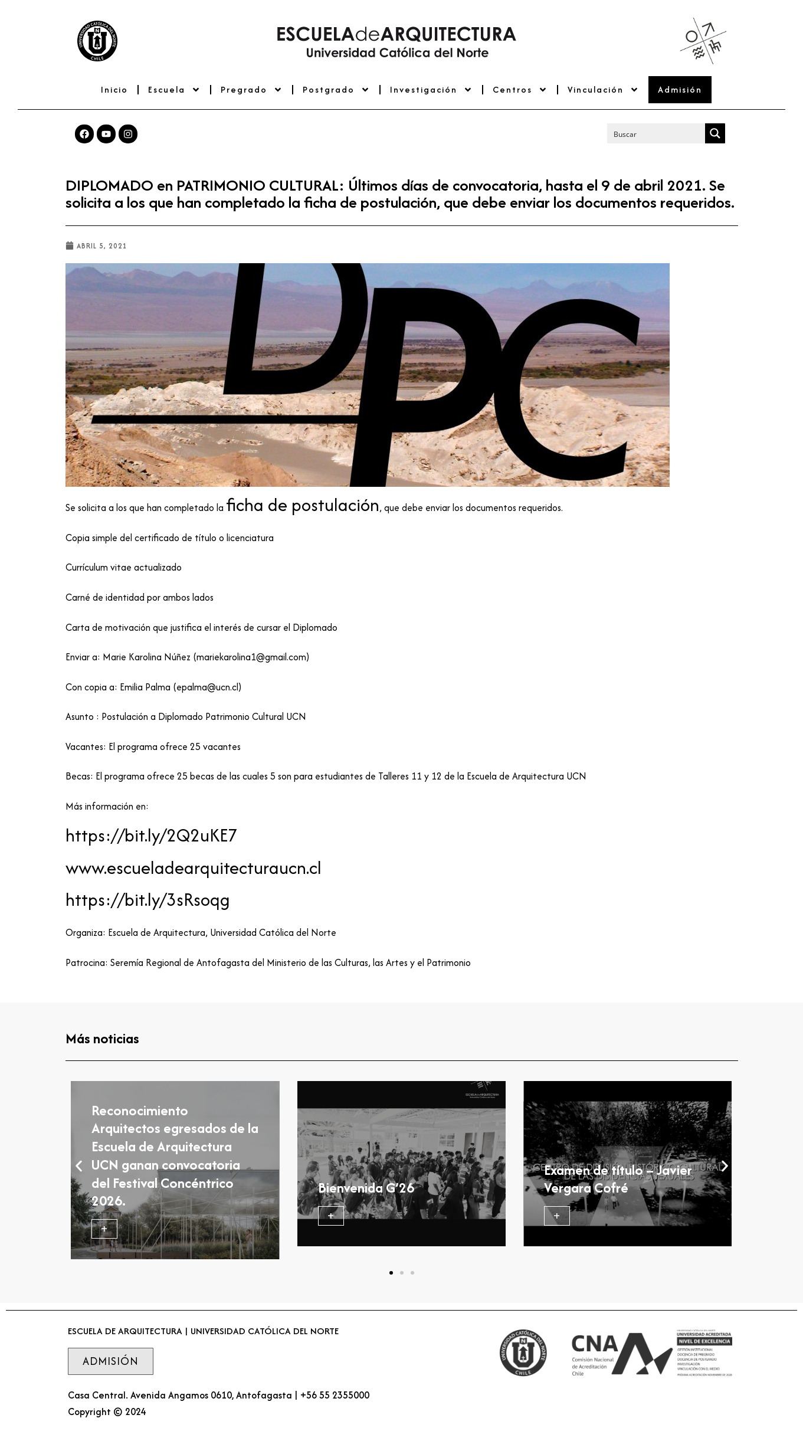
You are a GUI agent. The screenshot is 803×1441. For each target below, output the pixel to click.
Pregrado (252, 89)
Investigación (431, 89)
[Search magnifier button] (715, 133)
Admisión (680, 89)
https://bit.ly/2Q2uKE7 (151, 835)
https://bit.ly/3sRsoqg (147, 899)
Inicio (114, 89)
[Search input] (657, 133)
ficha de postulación (302, 505)
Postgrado (336, 89)
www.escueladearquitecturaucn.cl (193, 867)
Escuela (174, 89)
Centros (520, 89)
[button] (78, 1165)
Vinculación (603, 89)
